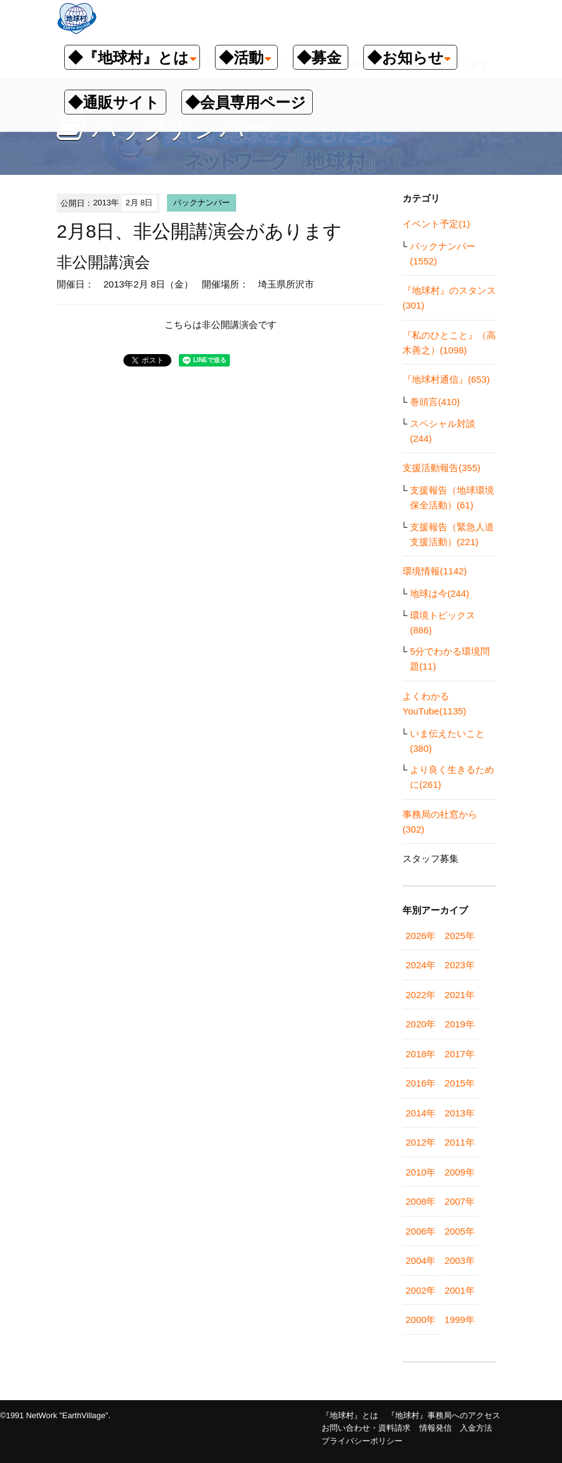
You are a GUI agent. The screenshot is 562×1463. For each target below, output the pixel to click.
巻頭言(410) (435, 401)
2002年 (421, 1290)
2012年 (421, 1142)
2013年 (460, 1113)
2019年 (460, 1024)
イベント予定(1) (436, 223)
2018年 (421, 1054)
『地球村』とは (349, 1415)
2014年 (421, 1113)
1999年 (460, 1319)
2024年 (421, 965)
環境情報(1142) (434, 571)
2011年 (460, 1142)
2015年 (460, 1083)
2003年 (460, 1260)
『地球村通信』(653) (446, 379)
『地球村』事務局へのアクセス (443, 1415)
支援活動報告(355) (441, 467)
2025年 (460, 935)
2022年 (421, 994)
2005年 (460, 1231)
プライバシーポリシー (361, 1441)
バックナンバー (201, 202)
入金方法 (476, 1428)
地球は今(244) (439, 593)
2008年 (421, 1201)
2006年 (421, 1231)
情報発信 (435, 1428)
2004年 (421, 1260)
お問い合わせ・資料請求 (366, 1428)
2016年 (421, 1083)
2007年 (460, 1201)
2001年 (460, 1290)
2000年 (421, 1319)
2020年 (421, 1024)
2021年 (460, 994)
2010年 (421, 1172)
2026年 (421, 935)
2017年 (460, 1054)
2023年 (460, 965)
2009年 (460, 1172)
